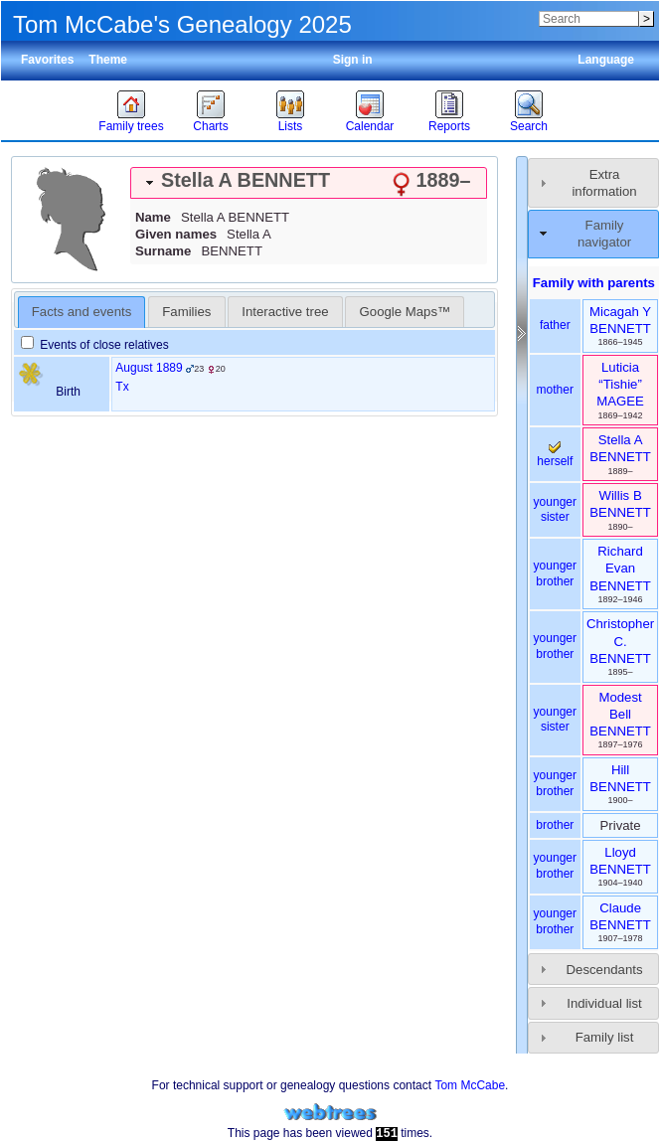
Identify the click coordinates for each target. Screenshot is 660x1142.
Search (529, 126)
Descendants (605, 969)
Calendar (370, 126)
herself (555, 455)
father (555, 325)
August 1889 (148, 368)
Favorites (47, 60)
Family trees (130, 126)
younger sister (555, 510)
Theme (107, 60)
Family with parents (594, 282)
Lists (290, 126)
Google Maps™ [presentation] (405, 311)
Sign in (353, 60)
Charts (210, 126)
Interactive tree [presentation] (285, 311)
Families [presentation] (186, 311)
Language (606, 60)
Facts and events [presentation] (81, 311)
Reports (449, 126)
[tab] (308, 183)
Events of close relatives (95, 345)
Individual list (604, 1003)
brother (555, 825)
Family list (605, 1037)
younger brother (555, 573)
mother (555, 390)
